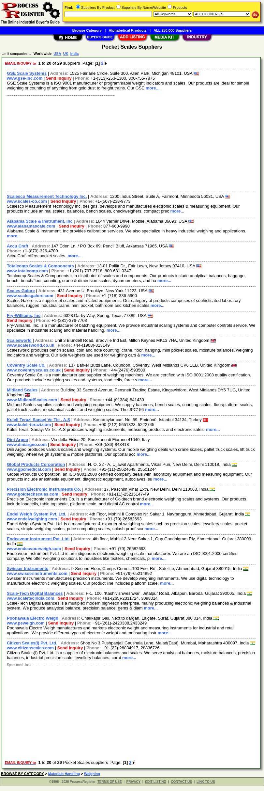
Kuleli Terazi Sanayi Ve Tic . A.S (38, 419)
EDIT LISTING (155, 781)
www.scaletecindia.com (30, 598)
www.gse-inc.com (24, 78)
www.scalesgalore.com (30, 295)
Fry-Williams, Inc (23, 315)
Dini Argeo (17, 439)
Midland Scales (22, 390)
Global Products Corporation (36, 464)
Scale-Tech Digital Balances (35, 593)
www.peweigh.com (26, 623)
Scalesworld (19, 340)
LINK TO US (206, 781)
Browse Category (87, 30)
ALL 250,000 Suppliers (173, 30)
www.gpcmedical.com (29, 469)
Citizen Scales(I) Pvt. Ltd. (32, 643)
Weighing (92, 774)
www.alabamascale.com (31, 226)
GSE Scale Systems (27, 73)
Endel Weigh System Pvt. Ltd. (36, 514)
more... (153, 88)
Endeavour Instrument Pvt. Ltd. (38, 538)
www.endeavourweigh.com (34, 548)
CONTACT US (181, 781)
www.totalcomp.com (27, 270)
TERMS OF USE (109, 781)
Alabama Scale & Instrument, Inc (40, 221)
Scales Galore (21, 290)
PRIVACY (133, 781)
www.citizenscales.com (30, 647)
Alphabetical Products (128, 30)
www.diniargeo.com (27, 444)
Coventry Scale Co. (26, 365)
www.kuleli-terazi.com (29, 424)
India (74, 53)
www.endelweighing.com (32, 518)
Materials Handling (64, 774)
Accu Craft (17, 246)
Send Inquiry (59, 78)
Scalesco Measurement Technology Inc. (47, 196)
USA (57, 53)
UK (65, 53)
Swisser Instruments (27, 568)
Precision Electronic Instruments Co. (44, 489)
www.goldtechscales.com (32, 494)
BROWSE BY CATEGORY (22, 774)
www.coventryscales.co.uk (34, 370)
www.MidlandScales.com (32, 399)
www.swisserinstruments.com (37, 573)
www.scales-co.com (27, 201)
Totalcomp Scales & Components (40, 265)
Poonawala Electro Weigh (32, 618)
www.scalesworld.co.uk (30, 345)
